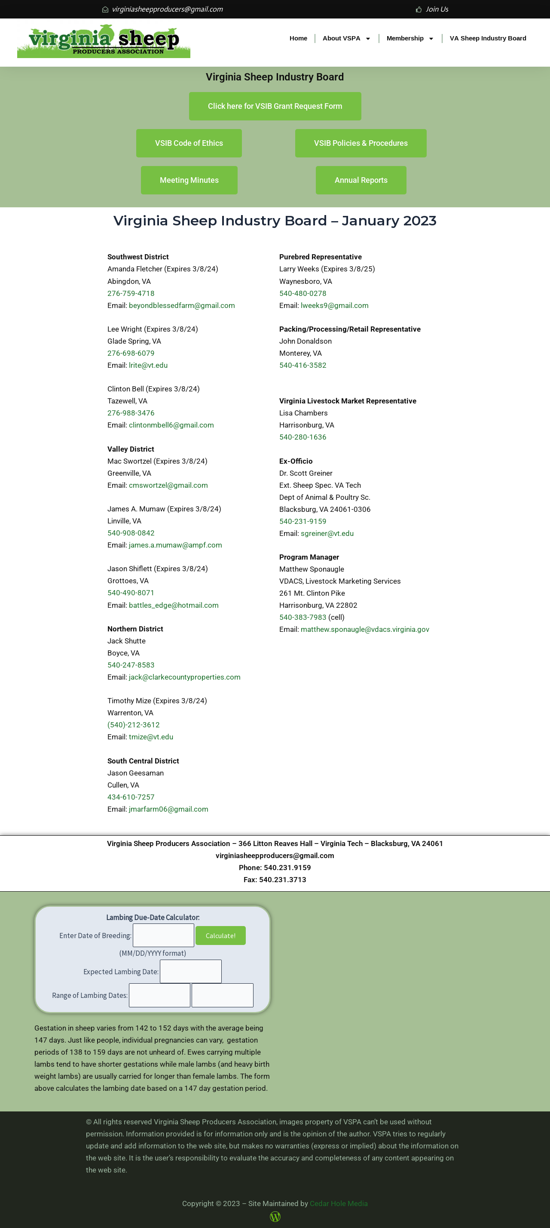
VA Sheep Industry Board (488, 38)
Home (298, 38)
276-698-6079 (131, 353)
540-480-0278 (303, 293)
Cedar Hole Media (339, 1203)
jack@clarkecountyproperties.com (185, 677)
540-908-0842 (131, 533)
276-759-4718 (131, 293)
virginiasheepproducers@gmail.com (275, 855)
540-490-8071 (131, 592)
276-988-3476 (131, 413)
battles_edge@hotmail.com (174, 605)
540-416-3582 (303, 365)
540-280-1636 (303, 437)
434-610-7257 (131, 797)
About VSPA (347, 38)
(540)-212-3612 (133, 724)
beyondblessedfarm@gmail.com (182, 305)
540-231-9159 (303, 521)
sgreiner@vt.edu (327, 533)
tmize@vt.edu (151, 736)
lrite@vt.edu (148, 365)
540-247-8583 (131, 665)
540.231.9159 (287, 867)
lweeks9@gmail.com (335, 305)
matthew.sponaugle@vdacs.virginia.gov (365, 629)
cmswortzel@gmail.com (168, 485)
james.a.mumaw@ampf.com (175, 545)
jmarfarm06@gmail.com (168, 809)
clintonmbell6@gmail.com (171, 425)
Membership (410, 38)
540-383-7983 (303, 617)
